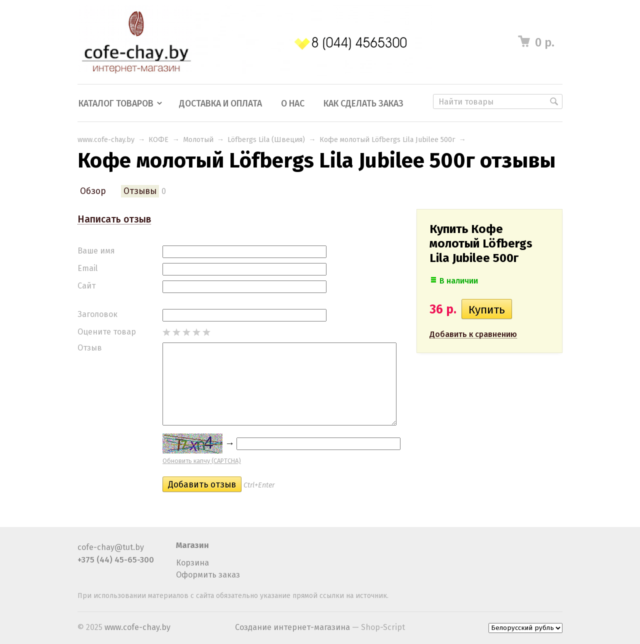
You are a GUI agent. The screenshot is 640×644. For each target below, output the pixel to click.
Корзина (192, 563)
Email (88, 268)
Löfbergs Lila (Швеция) (266, 140)
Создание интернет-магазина (292, 627)
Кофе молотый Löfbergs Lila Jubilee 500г (388, 140)
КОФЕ (158, 140)
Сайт (87, 285)
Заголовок (98, 314)
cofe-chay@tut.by (111, 547)
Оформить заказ (208, 575)
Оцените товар (107, 331)
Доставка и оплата (220, 103)
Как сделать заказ (364, 103)
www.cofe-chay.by (106, 140)
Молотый (198, 140)
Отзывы (140, 191)
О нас (292, 103)
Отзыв (90, 347)
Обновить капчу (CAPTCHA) (201, 460)
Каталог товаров (116, 103)
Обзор (93, 191)
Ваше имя (96, 251)
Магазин (192, 545)
